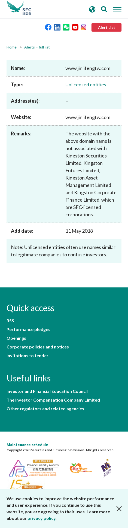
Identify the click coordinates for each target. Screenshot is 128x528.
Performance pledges (28, 329)
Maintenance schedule (27, 444)
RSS (10, 320)
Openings (16, 338)
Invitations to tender (27, 355)
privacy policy (42, 518)
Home (12, 47)
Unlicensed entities (85, 84)
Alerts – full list (37, 47)
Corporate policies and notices (38, 347)
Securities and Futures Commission (19, 8)
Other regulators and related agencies (45, 408)
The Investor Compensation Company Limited (53, 400)
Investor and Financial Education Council (47, 391)
